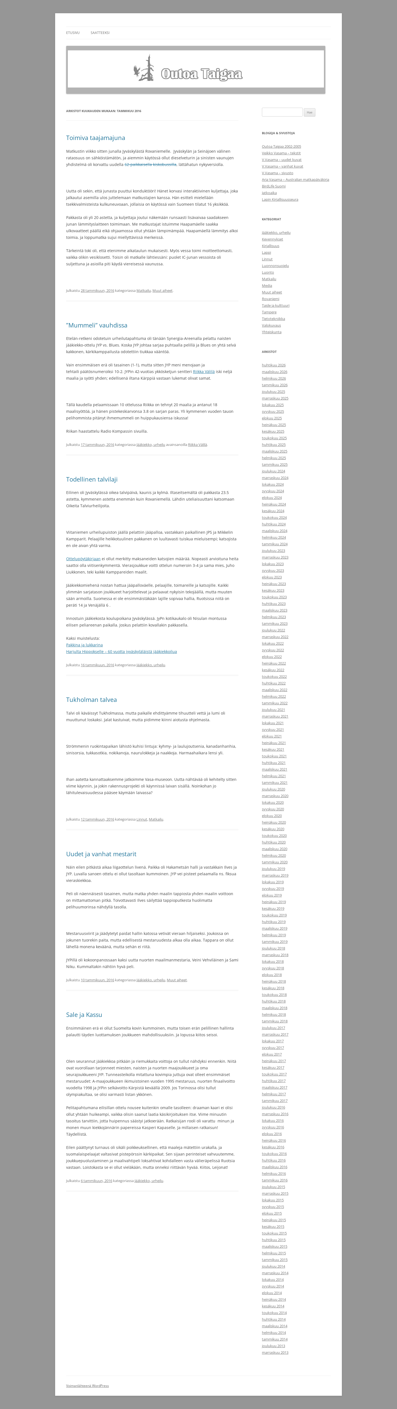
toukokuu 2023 (274, 596)
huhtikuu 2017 (274, 1080)
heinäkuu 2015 (274, 1219)
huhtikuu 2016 (274, 1160)
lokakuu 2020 (273, 802)
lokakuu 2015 (273, 1199)
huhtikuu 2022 (274, 683)
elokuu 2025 (272, 418)
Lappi (266, 252)
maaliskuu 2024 (274, 530)
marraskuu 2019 (275, 875)
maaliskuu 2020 (274, 848)
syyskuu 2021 (273, 729)
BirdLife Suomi (274, 186)
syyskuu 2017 (273, 1047)
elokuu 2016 (272, 1133)
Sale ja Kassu (84, 1014)
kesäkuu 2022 (273, 669)
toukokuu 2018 (274, 994)
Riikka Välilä (204, 371)
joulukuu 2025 (273, 391)
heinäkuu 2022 (274, 663)
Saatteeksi (100, 32)
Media (267, 285)
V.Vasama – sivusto (277, 172)
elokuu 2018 (272, 974)
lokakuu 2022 (273, 643)
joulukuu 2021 (273, 709)
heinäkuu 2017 (274, 1060)
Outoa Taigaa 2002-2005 (281, 146)
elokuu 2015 (272, 1213)
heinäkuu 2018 (274, 981)
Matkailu (143, 290)
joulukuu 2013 (273, 1345)
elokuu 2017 (272, 1054)
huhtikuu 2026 (274, 365)
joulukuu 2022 (273, 630)
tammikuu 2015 (275, 1259)
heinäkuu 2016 (274, 1140)
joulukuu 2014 (273, 1266)
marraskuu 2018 (275, 954)
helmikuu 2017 (274, 1093)
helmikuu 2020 (274, 855)
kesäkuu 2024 (273, 510)
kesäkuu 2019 (273, 908)
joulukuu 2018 (273, 948)
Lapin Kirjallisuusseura (280, 199)
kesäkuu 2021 (273, 749)
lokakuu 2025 (273, 404)
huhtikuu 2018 (274, 1001)
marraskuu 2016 (275, 1113)
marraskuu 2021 (275, 716)
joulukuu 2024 (273, 471)
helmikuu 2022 (274, 696)
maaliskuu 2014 (274, 1325)
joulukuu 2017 (273, 1027)
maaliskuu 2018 (274, 1007)
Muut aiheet (162, 290)
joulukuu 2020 (273, 789)
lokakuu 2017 (273, 1040)
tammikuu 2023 (275, 623)
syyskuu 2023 (273, 570)
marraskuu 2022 (275, 636)
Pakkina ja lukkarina (84, 644)
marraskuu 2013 (275, 1352)
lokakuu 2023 (273, 563)
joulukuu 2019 (273, 868)
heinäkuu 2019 (274, 901)
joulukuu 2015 (273, 1186)
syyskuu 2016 (273, 1127)
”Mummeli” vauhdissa (96, 325)
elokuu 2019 (272, 895)
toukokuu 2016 (274, 1153)
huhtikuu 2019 (274, 921)
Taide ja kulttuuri (275, 305)
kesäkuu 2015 (273, 1226)
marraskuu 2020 (275, 795)
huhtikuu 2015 (274, 1239)
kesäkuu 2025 (273, 431)
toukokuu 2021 (274, 756)
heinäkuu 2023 (274, 583)
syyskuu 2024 (273, 490)
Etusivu (73, 32)
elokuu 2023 (272, 577)
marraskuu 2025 (275, 398)
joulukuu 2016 (273, 1107)
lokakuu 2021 (273, 722)
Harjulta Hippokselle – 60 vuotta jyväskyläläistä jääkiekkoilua (121, 651)
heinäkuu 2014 (274, 1299)
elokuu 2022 (272, 656)
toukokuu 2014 (274, 1312)
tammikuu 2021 (275, 782)
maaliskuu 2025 (274, 451)
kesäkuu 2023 (273, 590)
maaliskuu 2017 (274, 1087)
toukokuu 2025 (274, 437)
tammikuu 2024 (275, 543)
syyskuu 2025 (273, 411)
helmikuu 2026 (274, 378)
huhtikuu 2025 (274, 444)
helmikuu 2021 (274, 775)
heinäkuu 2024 (274, 504)
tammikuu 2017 (275, 1100)
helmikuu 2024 (274, 537)
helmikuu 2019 (274, 934)
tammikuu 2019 (275, 941)
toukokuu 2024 (274, 517)
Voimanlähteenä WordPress (87, 1385)
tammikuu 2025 (275, 464)
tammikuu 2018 (275, 1021)
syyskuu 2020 (273, 809)
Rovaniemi (270, 298)
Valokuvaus (271, 325)
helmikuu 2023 (274, 616)
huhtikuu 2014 (274, 1319)
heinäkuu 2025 (274, 424)
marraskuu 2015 (275, 1193)
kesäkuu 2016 (273, 1146)
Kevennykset (272, 239)
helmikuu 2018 (274, 1014)
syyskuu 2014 (273, 1286)
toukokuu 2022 (274, 676)
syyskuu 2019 (273, 888)
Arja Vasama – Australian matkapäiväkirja (295, 179)
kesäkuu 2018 (273, 987)
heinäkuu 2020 (274, 822)
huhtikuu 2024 (274, 524)
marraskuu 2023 (275, 557)
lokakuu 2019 (273, 881)
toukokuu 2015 (274, 1233)
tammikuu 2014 (275, 1339)
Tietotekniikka (273, 318)
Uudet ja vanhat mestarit (101, 854)
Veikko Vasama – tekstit (281, 152)
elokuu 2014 (272, 1292)
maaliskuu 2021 (274, 769)
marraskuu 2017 (275, 1034)
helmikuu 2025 (274, 457)
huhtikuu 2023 (274, 603)
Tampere (269, 312)
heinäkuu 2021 (274, 742)
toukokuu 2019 (274, 915)
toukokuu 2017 (274, 1074)
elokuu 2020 (272, 815)
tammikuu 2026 (275, 384)
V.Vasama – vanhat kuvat (282, 166)
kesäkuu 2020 (273, 828)
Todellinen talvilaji (92, 479)
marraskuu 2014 (275, 1272)
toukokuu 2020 (274, 835)
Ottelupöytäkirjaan (83, 558)
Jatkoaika (269, 192)
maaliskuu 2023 (274, 610)
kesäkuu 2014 (273, 1306)
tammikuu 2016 (275, 1180)
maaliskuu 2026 (274, 371)
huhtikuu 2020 (274, 842)
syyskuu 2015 (273, 1206)
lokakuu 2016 (273, 1120)
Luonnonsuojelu (275, 265)
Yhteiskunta (271, 331)
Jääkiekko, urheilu (150, 444)
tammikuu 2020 (275, 862)
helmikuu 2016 (274, 1173)
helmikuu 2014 (274, 1332)
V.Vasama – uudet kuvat (282, 159)
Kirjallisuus (270, 245)
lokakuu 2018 (273, 961)
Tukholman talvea (91, 699)
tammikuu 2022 (275, 702)
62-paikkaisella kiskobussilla (150, 164)
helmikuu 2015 (274, 1253)
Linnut (141, 819)
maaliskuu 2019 (274, 928)
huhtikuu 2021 (274, 762)
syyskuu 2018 (273, 968)
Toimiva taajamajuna (95, 137)
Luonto (268, 272)
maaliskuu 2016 (274, 1166)
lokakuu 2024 (273, 484)
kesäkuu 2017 (273, 1067)
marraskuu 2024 (275, 477)
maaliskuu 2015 (274, 1246)
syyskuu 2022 (273, 649)
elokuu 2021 (272, 736)
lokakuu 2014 (273, 1279)
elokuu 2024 (272, 497)
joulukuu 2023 (273, 550)
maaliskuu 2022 (274, 689)
